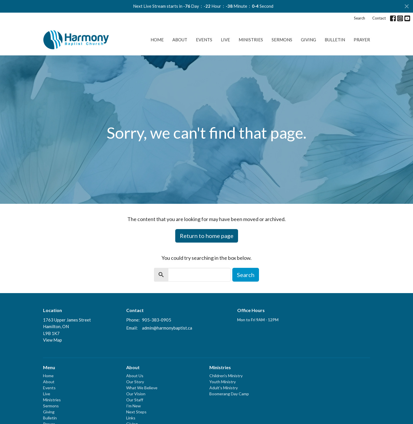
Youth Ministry (222, 381)
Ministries (251, 39)
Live (225, 39)
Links (130, 417)
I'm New (133, 405)
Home (157, 39)
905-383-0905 (156, 319)
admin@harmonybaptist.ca (167, 327)
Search (359, 18)
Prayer (362, 39)
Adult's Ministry (223, 387)
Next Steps (136, 411)
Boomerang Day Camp (229, 393)
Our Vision (135, 393)
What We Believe (141, 387)
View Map (52, 339)
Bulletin (335, 39)
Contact (379, 18)
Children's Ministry (226, 375)
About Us (134, 375)
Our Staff (134, 399)
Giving (308, 39)
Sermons (282, 39)
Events (204, 39)
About (179, 39)
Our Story (135, 381)
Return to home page (206, 235)
